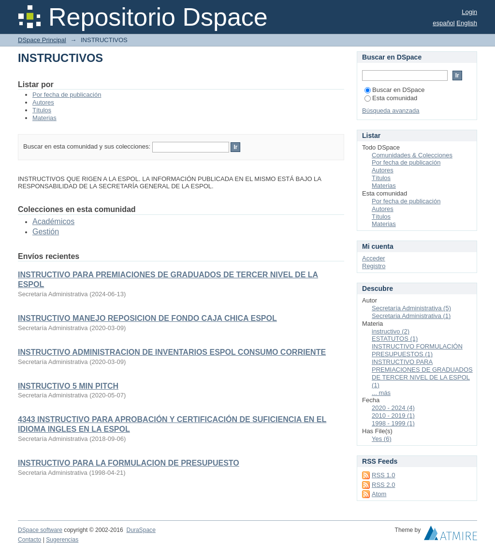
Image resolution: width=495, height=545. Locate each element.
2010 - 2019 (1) (393, 415)
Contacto (29, 539)
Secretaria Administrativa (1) (411, 315)
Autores (43, 102)
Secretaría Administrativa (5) (411, 308)
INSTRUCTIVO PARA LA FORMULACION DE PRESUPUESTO (128, 463)
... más (381, 392)
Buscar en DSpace (394, 89)
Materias (44, 117)
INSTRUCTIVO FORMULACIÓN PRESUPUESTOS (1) (417, 350)
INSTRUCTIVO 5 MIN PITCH (68, 386)
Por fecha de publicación (66, 94)
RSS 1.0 (383, 475)
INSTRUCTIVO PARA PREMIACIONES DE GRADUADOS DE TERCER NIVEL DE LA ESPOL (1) (422, 373)
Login (469, 11)
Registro (373, 266)
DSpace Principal (42, 40)
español (444, 23)
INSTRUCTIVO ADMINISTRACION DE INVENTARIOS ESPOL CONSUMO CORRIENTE (172, 352)
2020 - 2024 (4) (393, 407)
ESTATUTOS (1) (395, 338)
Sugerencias (62, 539)
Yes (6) (382, 438)
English (466, 23)
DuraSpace (140, 530)
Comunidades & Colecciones (412, 155)
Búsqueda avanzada (391, 110)
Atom (379, 494)
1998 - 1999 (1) (393, 423)
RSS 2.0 (383, 484)
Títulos (41, 110)
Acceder (373, 258)
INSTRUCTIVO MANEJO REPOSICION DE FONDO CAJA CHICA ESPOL (147, 318)
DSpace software (40, 530)
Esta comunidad (390, 98)
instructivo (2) (390, 331)
